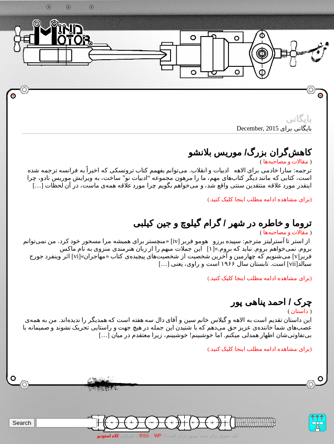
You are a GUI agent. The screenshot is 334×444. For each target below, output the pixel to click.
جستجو (35, 7)
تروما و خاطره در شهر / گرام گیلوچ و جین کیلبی (222, 223)
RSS (144, 435)
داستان (299, 311)
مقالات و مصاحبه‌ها (285, 161)
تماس (103, 7)
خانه (58, 7)
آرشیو (80, 7)
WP (158, 435)
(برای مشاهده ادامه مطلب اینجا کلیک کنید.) (260, 199)
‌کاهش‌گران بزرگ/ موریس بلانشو (250, 152)
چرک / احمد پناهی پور (271, 302)
